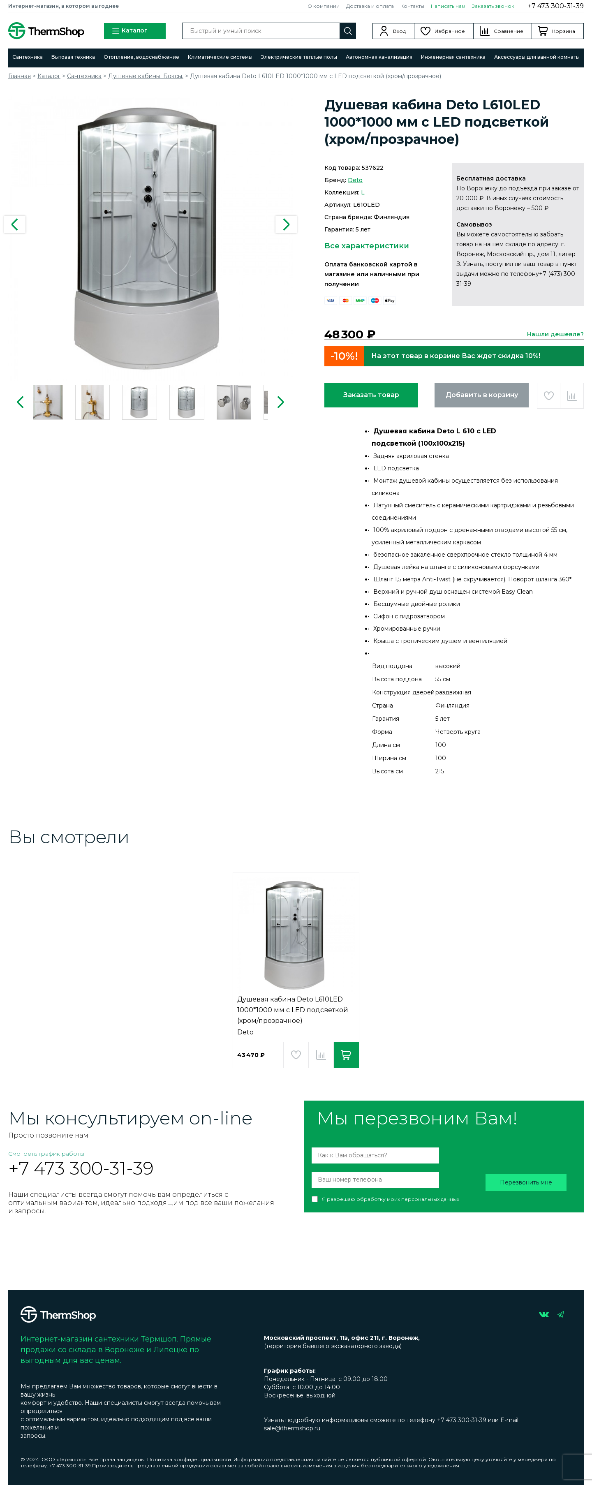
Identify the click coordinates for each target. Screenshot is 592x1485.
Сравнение (508, 31)
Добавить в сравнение (571, 395)
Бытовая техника (73, 57)
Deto (355, 180)
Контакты (412, 6)
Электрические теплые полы (299, 57)
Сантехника (27, 57)
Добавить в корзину (482, 395)
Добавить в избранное (548, 395)
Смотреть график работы (46, 1153)
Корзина (563, 31)
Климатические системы (220, 57)
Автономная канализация (379, 57)
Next (286, 224)
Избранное (450, 31)
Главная (19, 76)
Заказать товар (371, 395)
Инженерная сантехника (453, 57)
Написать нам (448, 6)
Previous (14, 224)
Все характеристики (366, 245)
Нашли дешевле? (555, 334)
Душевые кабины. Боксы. (145, 76)
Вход (399, 31)
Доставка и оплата (370, 6)
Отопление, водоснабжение (141, 57)
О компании (324, 6)
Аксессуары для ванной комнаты (537, 57)
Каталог (129, 31)
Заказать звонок (493, 6)
